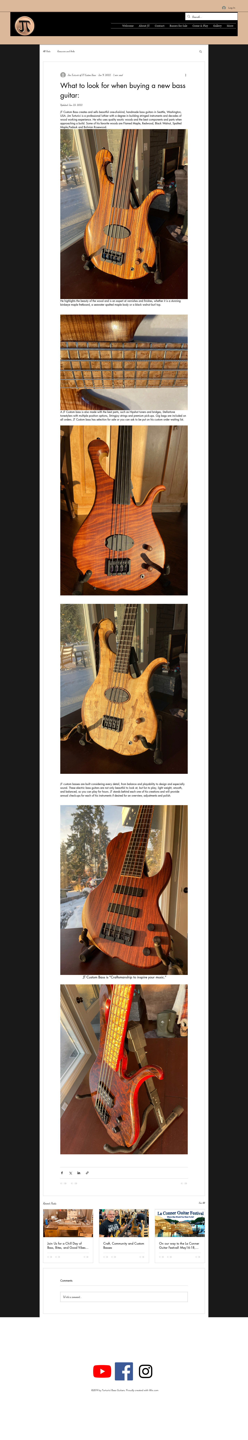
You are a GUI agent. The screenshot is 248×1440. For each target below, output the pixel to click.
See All (202, 1202)
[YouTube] (102, 1371)
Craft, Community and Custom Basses (123, 1245)
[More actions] (186, 75)
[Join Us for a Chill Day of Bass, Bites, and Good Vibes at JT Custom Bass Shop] (68, 1223)
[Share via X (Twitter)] (70, 1172)
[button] (200, 51)
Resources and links (66, 51)
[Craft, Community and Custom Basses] (124, 1223)
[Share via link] (87, 1172)
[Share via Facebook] (62, 1172)
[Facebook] (124, 1371)
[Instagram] (146, 1371)
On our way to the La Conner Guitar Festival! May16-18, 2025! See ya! (179, 1245)
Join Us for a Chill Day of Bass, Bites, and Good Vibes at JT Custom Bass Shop (66, 1245)
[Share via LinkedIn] (78, 1172)
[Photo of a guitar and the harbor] (180, 1223)
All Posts (46, 51)
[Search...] (211, 17)
